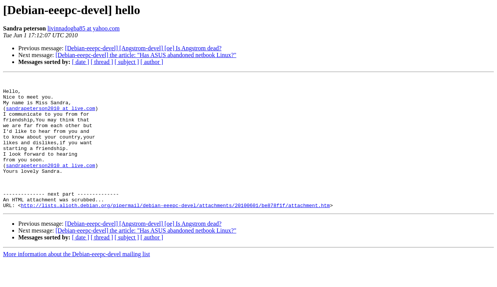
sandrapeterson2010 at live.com (50, 115)
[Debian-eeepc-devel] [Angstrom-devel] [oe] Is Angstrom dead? (143, 48)
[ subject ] (127, 62)
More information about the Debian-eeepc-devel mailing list (76, 280)
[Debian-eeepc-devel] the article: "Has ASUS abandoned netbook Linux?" (146, 55)
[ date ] (80, 62)
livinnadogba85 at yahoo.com (83, 28)
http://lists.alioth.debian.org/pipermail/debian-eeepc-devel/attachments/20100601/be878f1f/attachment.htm (175, 231)
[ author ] (152, 62)
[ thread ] (102, 62)
